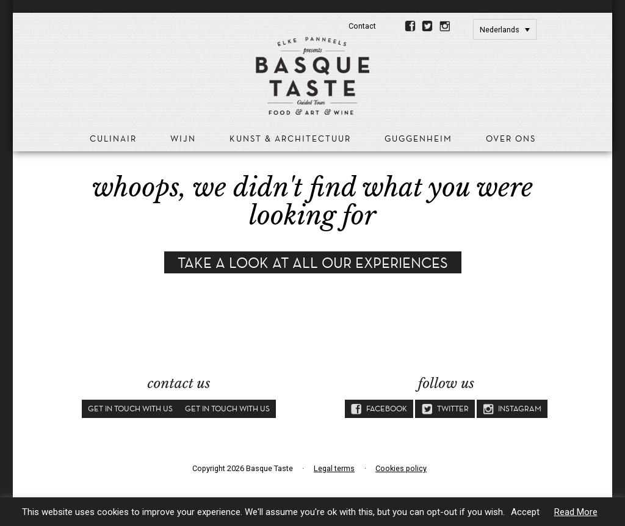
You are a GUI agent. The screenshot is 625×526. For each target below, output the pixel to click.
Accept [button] (525, 511)
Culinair (113, 139)
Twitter (428, 28)
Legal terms (334, 468)
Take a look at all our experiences (313, 263)
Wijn (183, 139)
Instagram (445, 28)
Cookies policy (401, 468)
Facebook (410, 28)
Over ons (511, 139)
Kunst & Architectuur (290, 139)
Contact (362, 26)
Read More (576, 511)
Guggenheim (418, 139)
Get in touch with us (130, 408)
